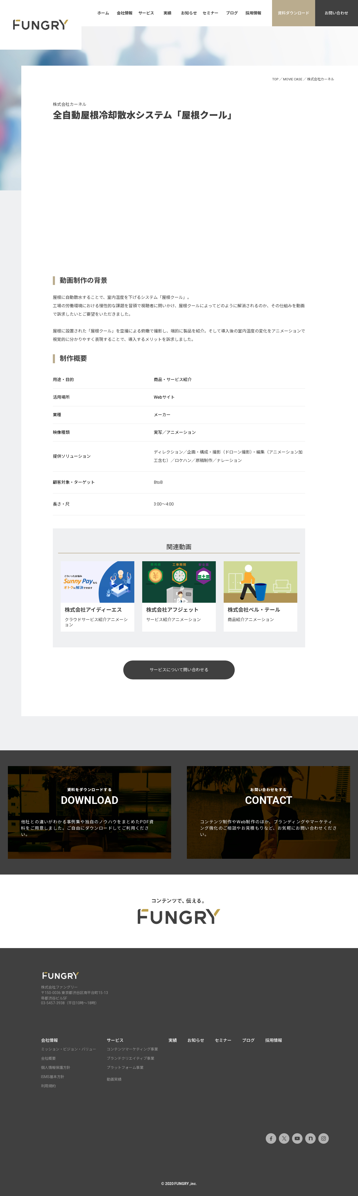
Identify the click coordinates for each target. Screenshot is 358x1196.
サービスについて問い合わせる (179, 669)
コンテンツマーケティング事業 (132, 1049)
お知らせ (189, 13)
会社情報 (124, 13)
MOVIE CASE (292, 79)
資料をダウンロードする (89, 813)
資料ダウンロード (293, 13)
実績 (167, 13)
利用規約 (48, 1086)
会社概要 (48, 1058)
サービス (146, 13)
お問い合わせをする (268, 813)
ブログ (232, 13)
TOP (275, 79)
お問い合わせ (336, 13)
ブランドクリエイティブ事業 (130, 1058)
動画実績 (114, 1079)
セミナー (210, 13)
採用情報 (253, 13)
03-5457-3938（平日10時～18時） (70, 1003)
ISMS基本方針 (52, 1077)
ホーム (103, 13)
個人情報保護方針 (55, 1067)
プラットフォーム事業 (125, 1067)
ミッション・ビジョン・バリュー (68, 1049)
